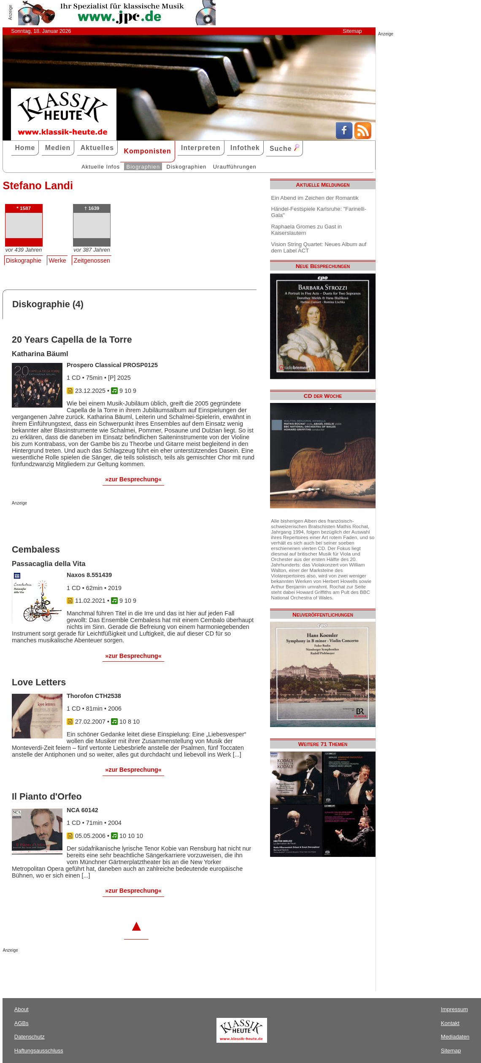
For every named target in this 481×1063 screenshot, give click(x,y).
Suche (284, 148)
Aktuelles (97, 147)
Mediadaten (455, 1036)
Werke (57, 260)
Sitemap (352, 31)
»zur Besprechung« (133, 479)
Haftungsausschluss (38, 1050)
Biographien (143, 167)
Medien (58, 147)
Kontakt (450, 1023)
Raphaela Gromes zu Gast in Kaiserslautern (306, 229)
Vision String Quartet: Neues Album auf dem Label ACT (319, 247)
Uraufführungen (235, 167)
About (21, 1009)
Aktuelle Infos (100, 167)
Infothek (245, 147)
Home (25, 147)
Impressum (454, 1009)
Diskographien (186, 167)
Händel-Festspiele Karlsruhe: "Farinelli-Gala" (318, 212)
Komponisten (147, 151)
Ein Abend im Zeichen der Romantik (315, 198)
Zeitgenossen (92, 260)
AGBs (21, 1023)
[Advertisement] (110, 522)
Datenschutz (29, 1036)
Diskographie (23, 260)
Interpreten (201, 147)
